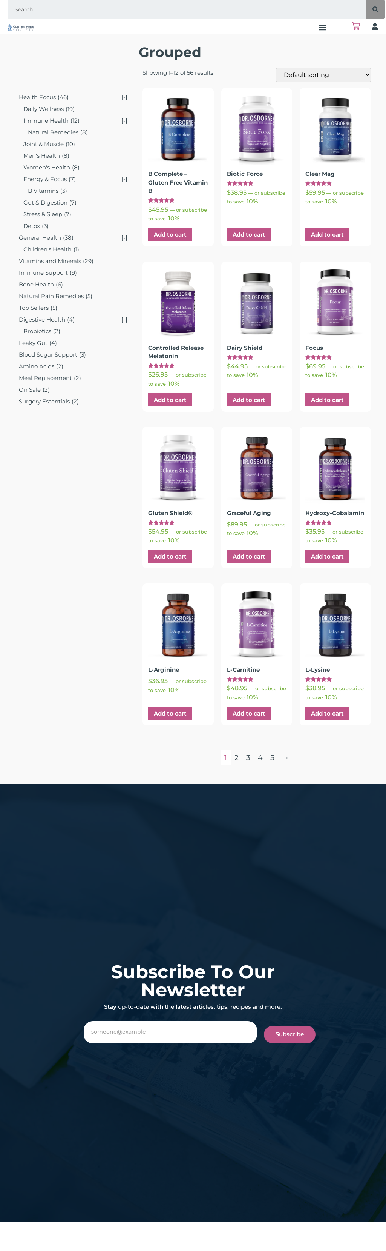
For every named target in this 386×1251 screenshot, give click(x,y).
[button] (323, 27)
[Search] (375, 9)
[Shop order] (323, 75)
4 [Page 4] (260, 757)
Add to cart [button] (170, 234)
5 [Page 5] (272, 757)
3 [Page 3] (248, 757)
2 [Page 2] (236, 757)
